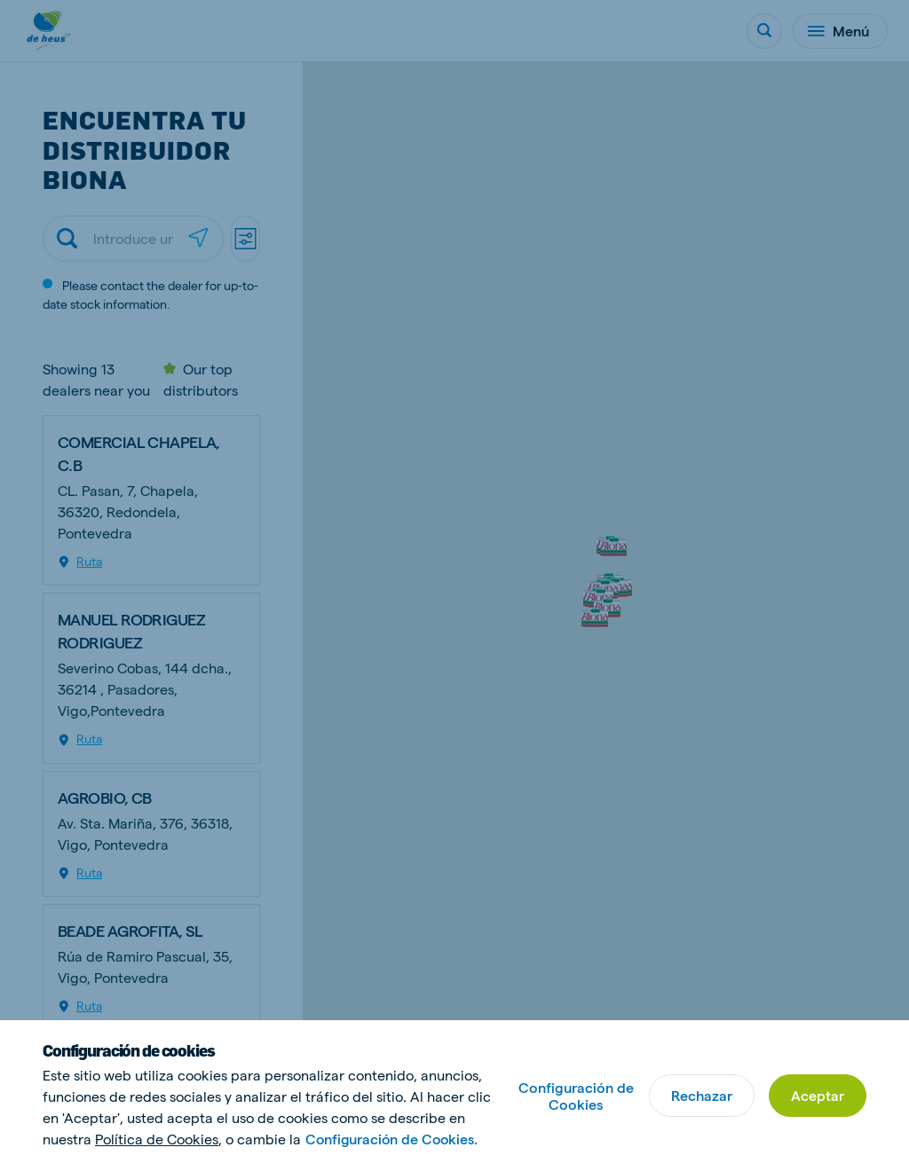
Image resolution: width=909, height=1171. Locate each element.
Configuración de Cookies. (393, 1138)
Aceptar (817, 1095)
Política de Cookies (156, 1138)
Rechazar (701, 1095)
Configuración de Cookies (576, 1095)
